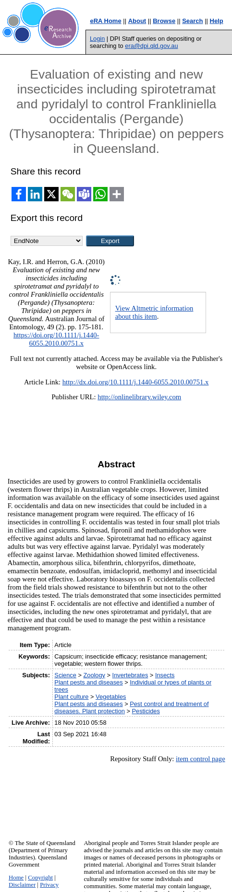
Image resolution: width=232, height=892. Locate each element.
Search (192, 20)
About (137, 20)
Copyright (40, 877)
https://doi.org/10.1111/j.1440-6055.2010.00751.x (56, 339)
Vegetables (111, 696)
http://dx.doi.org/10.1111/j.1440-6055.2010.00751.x (135, 382)
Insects (165, 675)
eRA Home (105, 20)
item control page (200, 759)
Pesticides (145, 711)
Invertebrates (130, 675)
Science (65, 675)
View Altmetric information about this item (154, 312)
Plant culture (71, 696)
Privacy (49, 884)
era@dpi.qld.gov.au (151, 45)
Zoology (94, 675)
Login (97, 38)
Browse (164, 20)
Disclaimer (22, 884)
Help (216, 20)
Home (16, 877)
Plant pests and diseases (88, 682)
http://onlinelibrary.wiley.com (139, 397)
